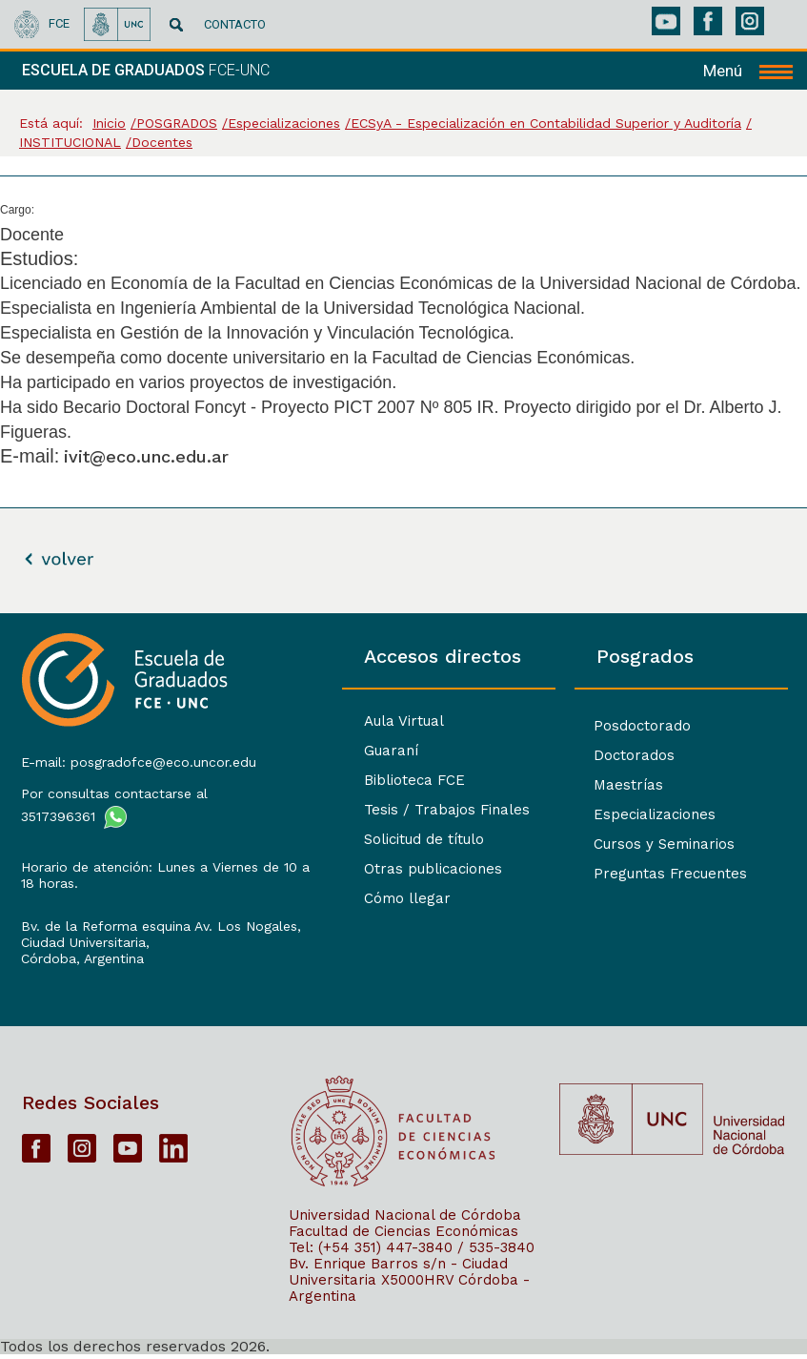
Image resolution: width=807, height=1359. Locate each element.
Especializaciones (624, 815)
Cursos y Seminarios (633, 844)
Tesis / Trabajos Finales (387, 809)
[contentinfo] (403, 985)
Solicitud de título (364, 839)
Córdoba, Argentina (80, 954)
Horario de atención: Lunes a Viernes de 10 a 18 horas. (137, 871)
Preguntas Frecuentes (639, 874)
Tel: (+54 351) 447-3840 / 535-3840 (412, 1251)
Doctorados (603, 756)
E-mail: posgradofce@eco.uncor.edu (136, 758)
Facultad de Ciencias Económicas (403, 1235)
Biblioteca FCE (354, 780)
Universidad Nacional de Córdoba (405, 1218)
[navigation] (748, 70)
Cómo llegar (347, 898)
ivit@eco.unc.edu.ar (146, 456)
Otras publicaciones (373, 868)
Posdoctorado (611, 726)
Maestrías (598, 785)
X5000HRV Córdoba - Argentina (409, 1291)
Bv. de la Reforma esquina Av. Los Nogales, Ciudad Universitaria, (129, 930)
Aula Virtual (344, 721)
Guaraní (331, 750)
